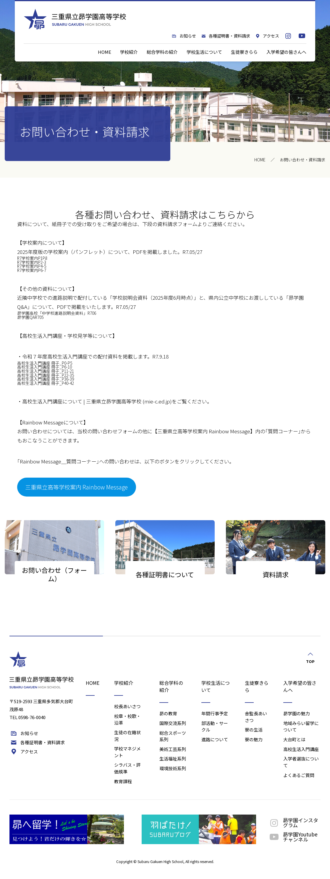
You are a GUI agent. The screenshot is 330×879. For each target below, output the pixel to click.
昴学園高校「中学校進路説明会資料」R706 (56, 313)
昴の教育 (168, 713)
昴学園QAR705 (30, 317)
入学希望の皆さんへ (286, 52)
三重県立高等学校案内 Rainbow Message (76, 487)
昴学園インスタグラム (293, 823)
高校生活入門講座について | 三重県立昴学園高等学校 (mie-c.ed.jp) (97, 401)
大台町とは (294, 739)
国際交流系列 (172, 723)
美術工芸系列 (172, 749)
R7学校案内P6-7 (31, 270)
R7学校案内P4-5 (31, 266)
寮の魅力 (254, 739)
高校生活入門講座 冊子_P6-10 (44, 367)
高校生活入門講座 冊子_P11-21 (45, 371)
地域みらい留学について (301, 726)
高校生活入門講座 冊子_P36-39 (45, 379)
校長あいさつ (127, 706)
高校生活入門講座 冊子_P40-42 (45, 383)
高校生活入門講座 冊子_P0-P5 (44, 363)
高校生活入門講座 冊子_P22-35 (45, 375)
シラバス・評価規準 (127, 768)
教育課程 (123, 781)
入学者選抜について (301, 761)
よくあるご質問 (298, 775)
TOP (310, 657)
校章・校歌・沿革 (127, 719)
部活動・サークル (214, 726)
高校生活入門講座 (301, 749)
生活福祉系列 (172, 758)
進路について (214, 739)
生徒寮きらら (244, 52)
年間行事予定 (214, 713)
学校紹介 (129, 52)
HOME (104, 52)
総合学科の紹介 (162, 52)
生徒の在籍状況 (127, 735)
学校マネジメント (127, 751)
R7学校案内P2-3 (31, 262)
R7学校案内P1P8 (32, 258)
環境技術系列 (172, 768)
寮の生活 (254, 729)
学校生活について (204, 52)
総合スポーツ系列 (172, 736)
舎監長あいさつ (256, 716)
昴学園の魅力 (296, 713)
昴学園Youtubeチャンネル (293, 837)
